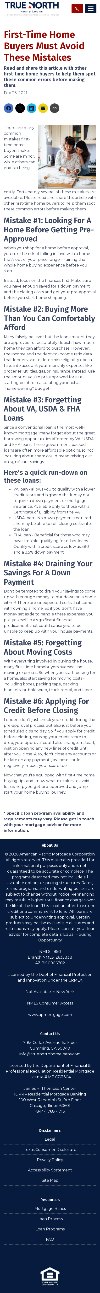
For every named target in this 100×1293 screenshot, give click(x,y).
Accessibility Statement (50, 1170)
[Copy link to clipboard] (54, 108)
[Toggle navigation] (90, 8)
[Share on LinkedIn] (31, 108)
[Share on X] (20, 108)
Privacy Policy (50, 1160)
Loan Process (50, 1219)
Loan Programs (50, 1229)
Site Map (50, 1180)
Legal (50, 1139)
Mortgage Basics (50, 1208)
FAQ (50, 1239)
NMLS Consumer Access (50, 1003)
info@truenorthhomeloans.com (50, 1054)
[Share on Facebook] (8, 108)
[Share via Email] (43, 108)
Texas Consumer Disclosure (50, 1149)
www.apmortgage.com (50, 1014)
